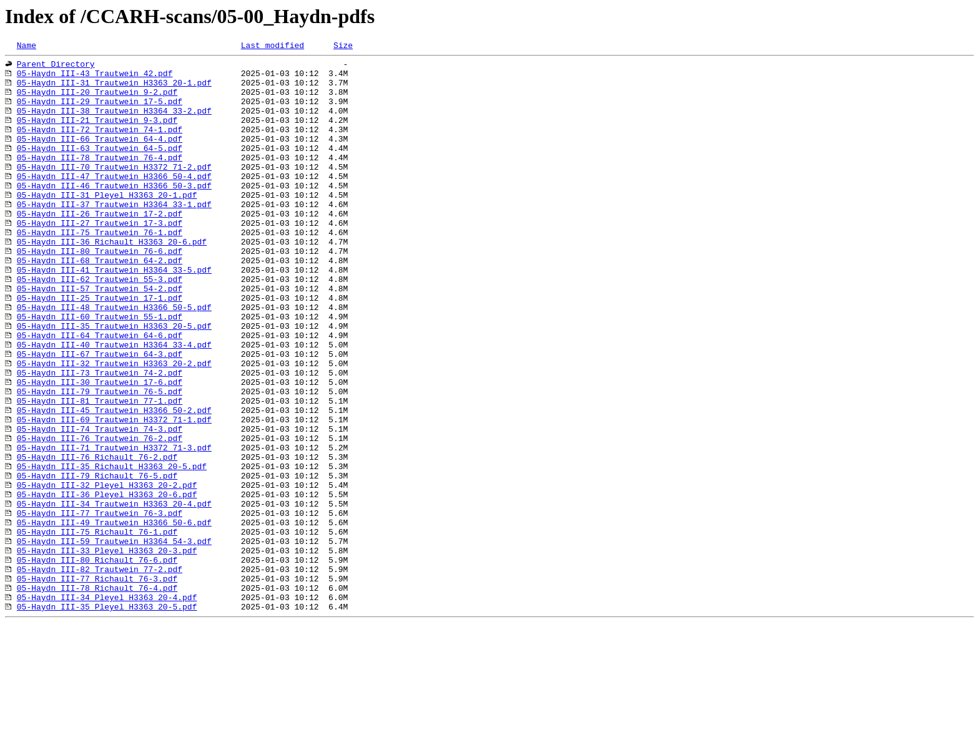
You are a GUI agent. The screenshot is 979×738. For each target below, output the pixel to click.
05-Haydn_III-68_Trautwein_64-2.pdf (99, 303)
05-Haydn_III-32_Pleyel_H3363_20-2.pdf (107, 572)
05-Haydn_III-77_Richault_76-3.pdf (97, 685)
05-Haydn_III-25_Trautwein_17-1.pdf (99, 348)
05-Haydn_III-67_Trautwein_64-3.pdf (99, 415)
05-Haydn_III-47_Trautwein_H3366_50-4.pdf (114, 202)
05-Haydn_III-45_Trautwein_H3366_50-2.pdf (114, 482)
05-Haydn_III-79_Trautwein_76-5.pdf (99, 460)
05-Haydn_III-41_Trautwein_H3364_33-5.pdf (114, 314)
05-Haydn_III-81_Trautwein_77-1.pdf (99, 471)
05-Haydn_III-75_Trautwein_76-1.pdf (99, 269)
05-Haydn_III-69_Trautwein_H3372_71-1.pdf (114, 494)
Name (26, 46)
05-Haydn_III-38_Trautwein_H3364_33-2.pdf (114, 123)
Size (343, 46)
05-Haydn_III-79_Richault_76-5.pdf (97, 561)
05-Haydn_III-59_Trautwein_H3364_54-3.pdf (114, 640)
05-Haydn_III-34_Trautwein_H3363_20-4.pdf (114, 595)
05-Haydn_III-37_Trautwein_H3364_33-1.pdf (114, 235)
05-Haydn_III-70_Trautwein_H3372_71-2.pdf (114, 191)
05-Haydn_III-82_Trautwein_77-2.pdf (99, 673)
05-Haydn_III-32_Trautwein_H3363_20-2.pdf (114, 426)
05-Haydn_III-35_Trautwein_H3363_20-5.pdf (114, 381)
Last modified (272, 46)
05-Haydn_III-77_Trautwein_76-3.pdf (99, 606)
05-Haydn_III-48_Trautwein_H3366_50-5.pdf (114, 359)
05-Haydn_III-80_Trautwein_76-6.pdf (99, 292)
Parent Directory (56, 67)
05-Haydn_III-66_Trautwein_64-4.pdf (99, 157)
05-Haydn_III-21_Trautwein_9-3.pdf (97, 134)
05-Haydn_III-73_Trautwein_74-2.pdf (99, 438)
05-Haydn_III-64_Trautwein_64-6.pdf (99, 393)
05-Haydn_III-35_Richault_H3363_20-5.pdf (112, 550)
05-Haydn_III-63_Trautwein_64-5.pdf (99, 168)
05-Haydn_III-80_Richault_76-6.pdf (97, 662)
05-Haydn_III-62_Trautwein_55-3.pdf (99, 325)
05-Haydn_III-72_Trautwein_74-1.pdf (99, 146)
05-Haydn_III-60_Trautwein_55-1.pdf (99, 370)
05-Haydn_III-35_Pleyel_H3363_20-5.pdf (107, 718)
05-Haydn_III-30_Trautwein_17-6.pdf (99, 449)
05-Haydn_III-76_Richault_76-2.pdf (97, 539)
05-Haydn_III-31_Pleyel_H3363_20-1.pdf (107, 224)
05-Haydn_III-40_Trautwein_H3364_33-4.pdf (114, 404)
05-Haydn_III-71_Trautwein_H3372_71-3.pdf (114, 527)
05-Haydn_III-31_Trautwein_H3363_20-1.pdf (114, 89)
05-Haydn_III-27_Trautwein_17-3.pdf (99, 258)
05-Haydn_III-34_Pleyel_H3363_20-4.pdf (107, 707)
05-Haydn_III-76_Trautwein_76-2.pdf (99, 516)
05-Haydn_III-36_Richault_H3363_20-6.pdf (112, 280)
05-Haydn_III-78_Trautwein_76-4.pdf (99, 179)
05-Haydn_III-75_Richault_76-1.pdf (97, 628)
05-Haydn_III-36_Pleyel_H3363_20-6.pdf (107, 584)
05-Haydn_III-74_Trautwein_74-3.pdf (99, 505)
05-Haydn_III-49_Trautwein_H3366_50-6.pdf (114, 617)
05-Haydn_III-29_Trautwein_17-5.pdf (99, 112)
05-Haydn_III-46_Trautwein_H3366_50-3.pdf (114, 213)
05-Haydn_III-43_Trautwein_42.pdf (95, 78)
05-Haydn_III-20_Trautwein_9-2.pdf (97, 101)
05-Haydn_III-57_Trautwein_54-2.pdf (99, 336)
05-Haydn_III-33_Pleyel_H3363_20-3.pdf (107, 651)
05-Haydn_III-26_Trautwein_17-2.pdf (99, 247)
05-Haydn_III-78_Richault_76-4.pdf (97, 696)
